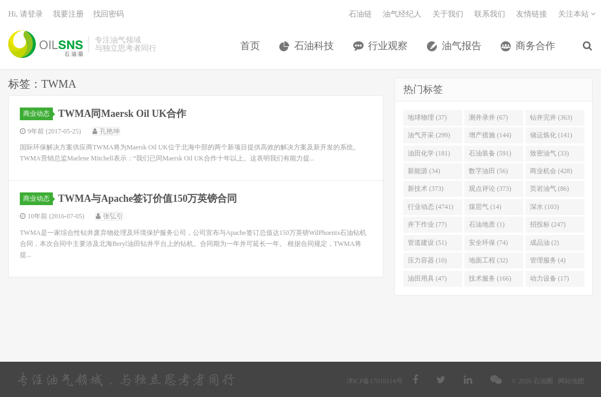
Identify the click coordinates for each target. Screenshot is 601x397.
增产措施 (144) (490, 135)
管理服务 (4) (548, 260)
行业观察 (388, 45)
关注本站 (577, 14)
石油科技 (314, 45)
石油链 (360, 14)
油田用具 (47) (427, 278)
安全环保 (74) (488, 242)
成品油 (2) (544, 242)
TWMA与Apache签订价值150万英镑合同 (147, 198)
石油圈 (45, 44)
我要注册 (68, 14)
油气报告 (461, 45)
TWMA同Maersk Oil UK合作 (122, 113)
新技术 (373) (425, 188)
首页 (250, 45)
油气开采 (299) (429, 135)
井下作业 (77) (427, 224)
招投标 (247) (548, 224)
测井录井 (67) (488, 117)
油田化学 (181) (429, 153)
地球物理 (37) (427, 117)
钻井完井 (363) (551, 117)
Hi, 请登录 (25, 14)
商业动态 (38, 113)
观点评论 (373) (490, 188)
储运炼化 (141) (551, 135)
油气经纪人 (402, 14)
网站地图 (571, 381)
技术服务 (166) (490, 278)
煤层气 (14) (485, 207)
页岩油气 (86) (549, 188)
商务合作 (535, 45)
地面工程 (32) (488, 260)
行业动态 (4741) (430, 207)
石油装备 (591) (490, 153)
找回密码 (108, 14)
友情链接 (531, 14)
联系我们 (489, 14)
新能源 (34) (424, 171)
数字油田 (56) (488, 171)
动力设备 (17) (549, 278)
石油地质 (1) (487, 224)
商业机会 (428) (551, 171)
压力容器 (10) (427, 260)
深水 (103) (544, 207)
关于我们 (447, 14)
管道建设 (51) (427, 242)
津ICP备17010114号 (374, 381)
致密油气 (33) (549, 153)
